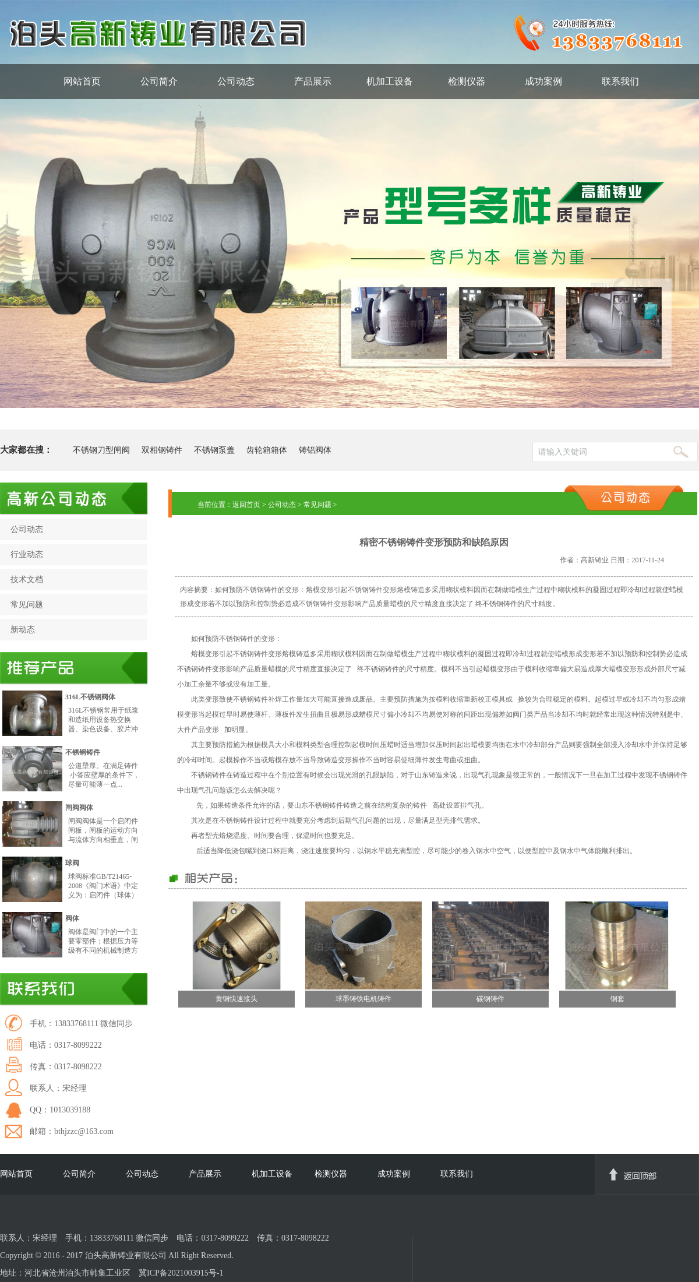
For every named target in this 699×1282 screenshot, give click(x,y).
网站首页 (82, 81)
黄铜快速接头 (236, 999)
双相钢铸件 (162, 450)
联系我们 (620, 81)
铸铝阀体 (315, 450)
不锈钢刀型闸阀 (101, 450)
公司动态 (236, 81)
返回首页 (246, 505)
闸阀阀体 (79, 808)
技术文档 (26, 579)
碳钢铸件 (490, 999)
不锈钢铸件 (82, 752)
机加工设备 (389, 81)
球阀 (72, 863)
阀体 (72, 918)
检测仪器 (466, 81)
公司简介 (159, 81)
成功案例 (543, 81)
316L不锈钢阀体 (90, 697)
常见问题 (26, 604)
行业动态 (26, 554)
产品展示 (312, 81)
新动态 (22, 629)
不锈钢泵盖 (214, 450)
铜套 (617, 999)
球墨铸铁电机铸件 (363, 999)
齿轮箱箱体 (266, 450)
